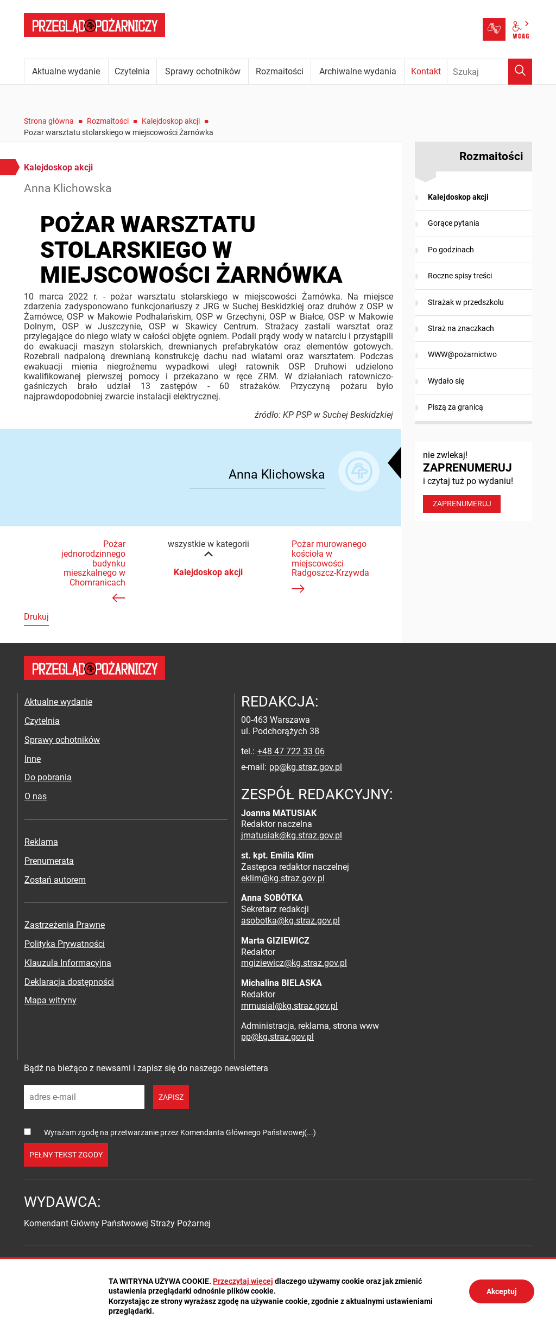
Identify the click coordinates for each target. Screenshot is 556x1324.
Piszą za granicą (455, 407)
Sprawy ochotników (62, 740)
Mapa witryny (50, 1000)
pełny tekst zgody (66, 1154)
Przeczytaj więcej (243, 1281)
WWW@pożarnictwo (462, 354)
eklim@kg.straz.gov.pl (283, 878)
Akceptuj (501, 1291)
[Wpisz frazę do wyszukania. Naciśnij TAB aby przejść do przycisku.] (489, 72)
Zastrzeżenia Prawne (64, 925)
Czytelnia (42, 721)
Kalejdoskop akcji (171, 121)
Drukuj (36, 617)
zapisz (171, 1097)
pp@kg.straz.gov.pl (305, 767)
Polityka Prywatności (64, 944)
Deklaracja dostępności (69, 982)
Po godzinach (451, 249)
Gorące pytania (453, 223)
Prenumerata (49, 861)
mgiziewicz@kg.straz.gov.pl (294, 963)
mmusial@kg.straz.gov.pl (289, 1006)
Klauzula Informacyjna (67, 963)
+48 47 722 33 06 (291, 751)
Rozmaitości (108, 121)
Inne (32, 759)
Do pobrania (48, 777)
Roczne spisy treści (460, 275)
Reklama (41, 842)
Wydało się (446, 381)
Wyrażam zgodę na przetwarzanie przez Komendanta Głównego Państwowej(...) (180, 1132)
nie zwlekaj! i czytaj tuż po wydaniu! (473, 481)
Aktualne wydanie (58, 702)
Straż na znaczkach (461, 328)
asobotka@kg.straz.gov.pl (290, 920)
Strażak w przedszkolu (466, 302)
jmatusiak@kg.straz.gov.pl (291, 835)
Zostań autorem (55, 880)
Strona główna (49, 121)
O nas (35, 796)
